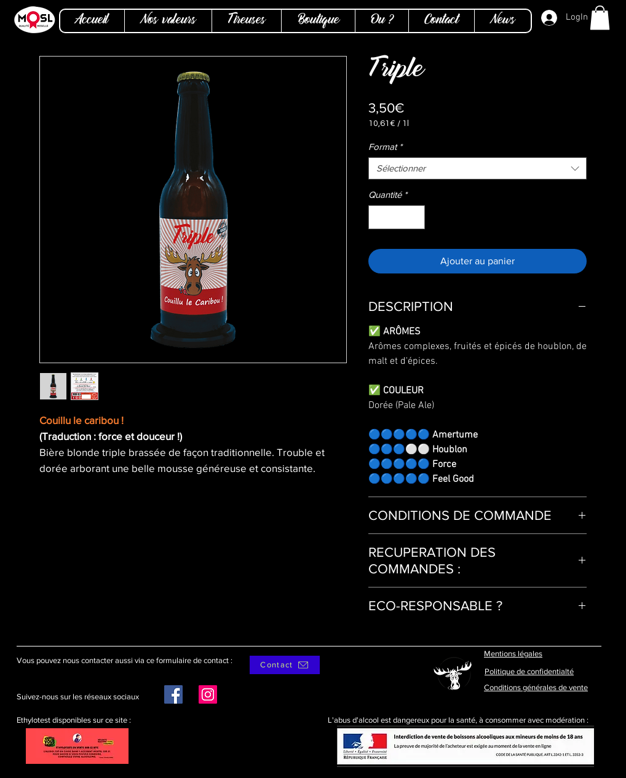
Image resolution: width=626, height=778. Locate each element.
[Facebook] (173, 694)
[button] (600, 17)
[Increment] (415, 217)
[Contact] (285, 665)
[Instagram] (208, 694)
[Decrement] (378, 217)
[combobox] (477, 168)
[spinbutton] (397, 217)
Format (385, 146)
